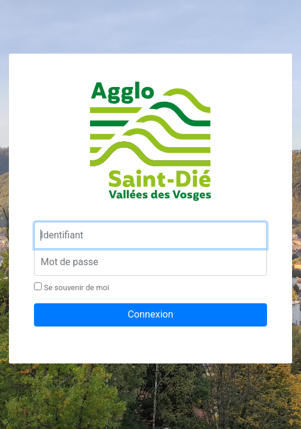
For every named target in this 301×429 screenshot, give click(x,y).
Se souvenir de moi (71, 287)
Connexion (150, 314)
